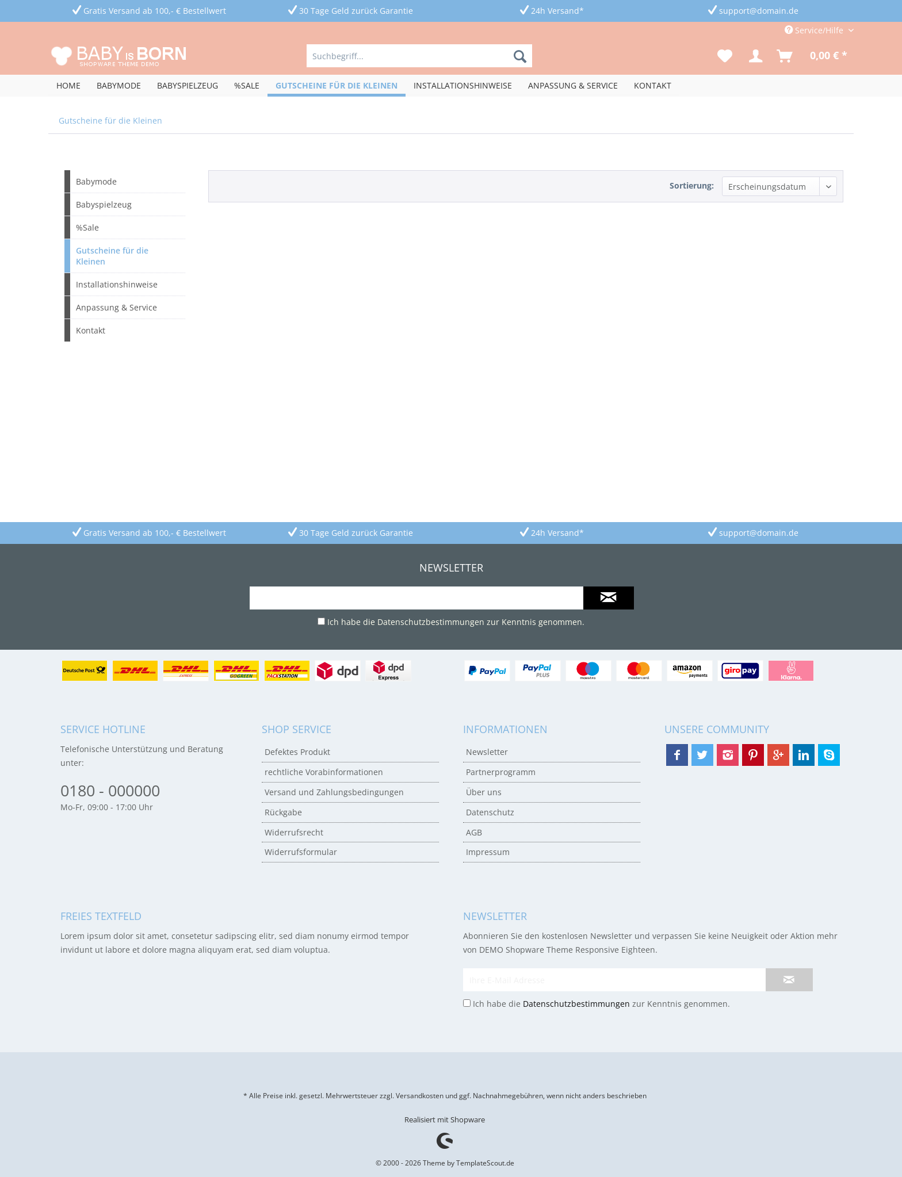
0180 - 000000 (110, 790)
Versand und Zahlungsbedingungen (334, 792)
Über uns (484, 792)
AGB (474, 832)
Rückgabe (283, 812)
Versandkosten (420, 1096)
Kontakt (90, 330)
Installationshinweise (117, 284)
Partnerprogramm (501, 771)
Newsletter (487, 751)
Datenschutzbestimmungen (430, 621)
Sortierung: (692, 185)
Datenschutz (490, 812)
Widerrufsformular (301, 851)
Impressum (488, 851)
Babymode (96, 181)
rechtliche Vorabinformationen (324, 771)
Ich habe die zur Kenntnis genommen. (455, 621)
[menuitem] (419, 55)
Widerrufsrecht (294, 832)
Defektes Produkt (297, 751)
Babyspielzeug (104, 204)
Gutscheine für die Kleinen (112, 256)
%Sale (87, 227)
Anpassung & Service (116, 307)
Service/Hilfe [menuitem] (815, 30)
